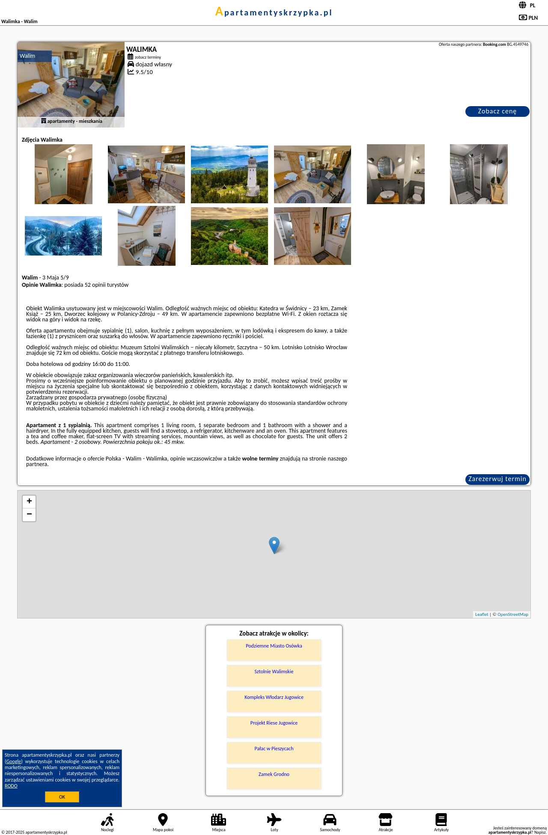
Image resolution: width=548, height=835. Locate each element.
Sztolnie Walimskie (274, 672)
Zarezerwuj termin (497, 479)
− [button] (29, 514)
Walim (27, 55)
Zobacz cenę (497, 111)
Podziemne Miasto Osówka (274, 646)
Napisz (540, 832)
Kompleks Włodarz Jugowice (274, 697)
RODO (11, 786)
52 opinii (95, 284)
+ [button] (29, 502)
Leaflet (481, 614)
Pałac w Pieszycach (273, 749)
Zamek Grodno (274, 774)
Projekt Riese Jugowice (274, 723)
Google (13, 761)
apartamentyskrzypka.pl (274, 12)
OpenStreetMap (512, 614)
